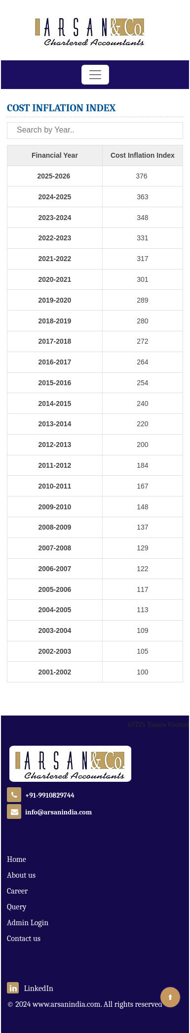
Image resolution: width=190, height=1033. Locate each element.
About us (21, 875)
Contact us (23, 938)
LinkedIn (30, 988)
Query (16, 906)
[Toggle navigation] (95, 75)
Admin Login (27, 922)
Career (17, 891)
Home (16, 859)
